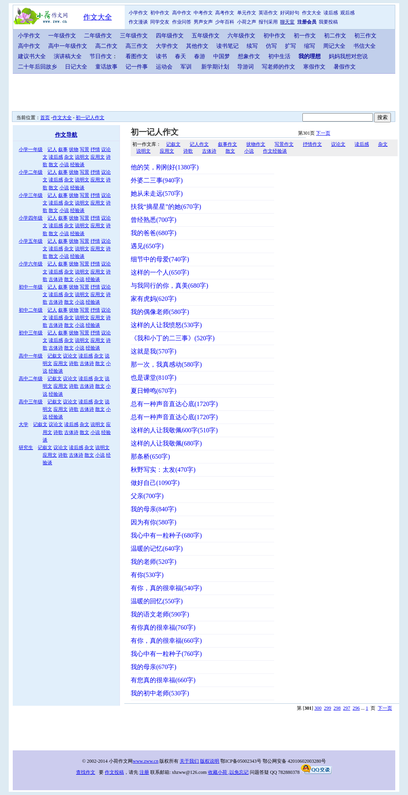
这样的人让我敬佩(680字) (166, 443)
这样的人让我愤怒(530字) (166, 325)
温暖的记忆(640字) (157, 548)
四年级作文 (170, 36)
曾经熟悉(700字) (154, 219)
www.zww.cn (145, 761)
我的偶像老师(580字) (160, 311)
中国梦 (221, 56)
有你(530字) (147, 574)
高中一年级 (31, 356)
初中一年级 (31, 287)
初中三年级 (31, 333)
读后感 (331, 13)
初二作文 (335, 36)
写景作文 (284, 144)
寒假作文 (314, 67)
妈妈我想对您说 (348, 56)
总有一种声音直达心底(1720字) (174, 403)
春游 (199, 56)
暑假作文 (344, 67)
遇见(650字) (147, 246)
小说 (64, 164)
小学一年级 (31, 149)
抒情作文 (312, 144)
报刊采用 (268, 22)
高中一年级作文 (67, 46)
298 (337, 708)
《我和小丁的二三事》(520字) (173, 338)
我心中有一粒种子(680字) (166, 535)
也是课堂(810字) (154, 377)
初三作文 (365, 36)
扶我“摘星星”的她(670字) (166, 206)
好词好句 (289, 13)
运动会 (164, 67)
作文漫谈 (138, 22)
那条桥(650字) (150, 456)
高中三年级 (31, 401)
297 (346, 708)
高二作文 (106, 46)
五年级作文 (206, 36)
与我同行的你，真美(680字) (169, 285)
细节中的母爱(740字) (160, 259)
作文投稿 (114, 772)
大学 (23, 424)
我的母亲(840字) (154, 509)
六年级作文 (241, 36)
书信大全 (364, 46)
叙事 (63, 149)
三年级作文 (134, 36)
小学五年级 (31, 241)
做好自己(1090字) (155, 482)
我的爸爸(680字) (154, 233)
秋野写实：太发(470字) (163, 469)
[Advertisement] (206, 92)
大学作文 (167, 46)
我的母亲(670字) (154, 666)
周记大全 (334, 46)
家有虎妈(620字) (154, 298)
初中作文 (159, 13)
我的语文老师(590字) (160, 614)
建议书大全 (32, 56)
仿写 (271, 46)
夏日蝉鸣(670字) (154, 390)
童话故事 (106, 67)
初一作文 (305, 36)
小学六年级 (31, 264)
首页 (45, 117)
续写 (252, 46)
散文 (53, 164)
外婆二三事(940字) (157, 180)
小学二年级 (31, 172)
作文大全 (97, 17)
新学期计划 (215, 67)
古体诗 (56, 279)
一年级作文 (62, 36)
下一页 (323, 133)
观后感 (347, 13)
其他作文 (197, 46)
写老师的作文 (278, 67)
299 (327, 708)
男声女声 (203, 22)
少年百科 (224, 22)
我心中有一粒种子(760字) (166, 653)
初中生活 (279, 56)
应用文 (97, 157)
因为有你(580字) (154, 522)
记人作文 (199, 144)
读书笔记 (227, 46)
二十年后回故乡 (37, 67)
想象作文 (249, 56)
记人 (52, 149)
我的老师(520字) (154, 561)
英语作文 (268, 13)
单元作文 (246, 13)
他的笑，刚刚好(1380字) (165, 167)
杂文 (69, 157)
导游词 (245, 67)
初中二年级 (31, 310)
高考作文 (224, 13)
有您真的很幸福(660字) (163, 680)
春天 (180, 56)
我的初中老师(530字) (160, 693)
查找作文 (85, 772)
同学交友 (159, 22)
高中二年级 (31, 378)
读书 (161, 56)
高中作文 (181, 13)
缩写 (309, 46)
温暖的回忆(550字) (157, 601)
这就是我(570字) (154, 351)
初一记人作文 (90, 117)
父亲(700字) (147, 496)
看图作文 (137, 56)
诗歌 (73, 363)
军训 (186, 67)
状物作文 (255, 144)
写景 (84, 149)
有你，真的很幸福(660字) (166, 640)
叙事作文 (227, 144)
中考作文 (203, 13)
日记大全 (76, 67)
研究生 (26, 447)
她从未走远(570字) (157, 193)
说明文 (82, 157)
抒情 (95, 149)
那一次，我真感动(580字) (166, 364)
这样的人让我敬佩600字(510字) (174, 430)
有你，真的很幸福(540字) (166, 588)
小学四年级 (31, 218)
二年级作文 (98, 36)
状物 (73, 149)
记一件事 (137, 67)
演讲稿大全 (68, 56)
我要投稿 (328, 22)
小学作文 (138, 13)
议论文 (70, 356)
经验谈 (77, 164)
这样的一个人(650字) (160, 272)
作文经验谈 (275, 151)
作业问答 (181, 22)
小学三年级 (31, 195)
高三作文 (137, 46)
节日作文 (101, 56)
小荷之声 (246, 22)
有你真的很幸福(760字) (163, 627)
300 (318, 708)
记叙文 (54, 356)
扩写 (290, 46)
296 (356, 708)
